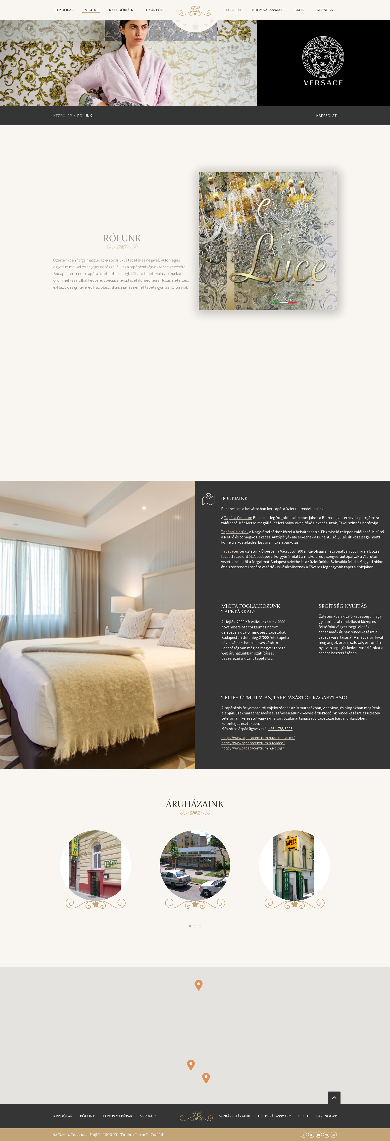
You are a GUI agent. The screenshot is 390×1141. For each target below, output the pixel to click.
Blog (299, 10)
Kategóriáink (122, 10)
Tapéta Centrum (238, 517)
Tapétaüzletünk (234, 531)
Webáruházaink (234, 1116)
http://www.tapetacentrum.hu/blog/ (252, 748)
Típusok (234, 10)
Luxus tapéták (118, 1116)
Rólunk (91, 10)
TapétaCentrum (72, 1134)
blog (303, 1116)
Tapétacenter (232, 551)
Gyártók (154, 10)
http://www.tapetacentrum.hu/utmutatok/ (258, 737)
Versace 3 (149, 1116)
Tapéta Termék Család (141, 1134)
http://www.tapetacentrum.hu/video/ (253, 742)
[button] (206, 1082)
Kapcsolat (325, 10)
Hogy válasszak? (268, 10)
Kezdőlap (64, 10)
